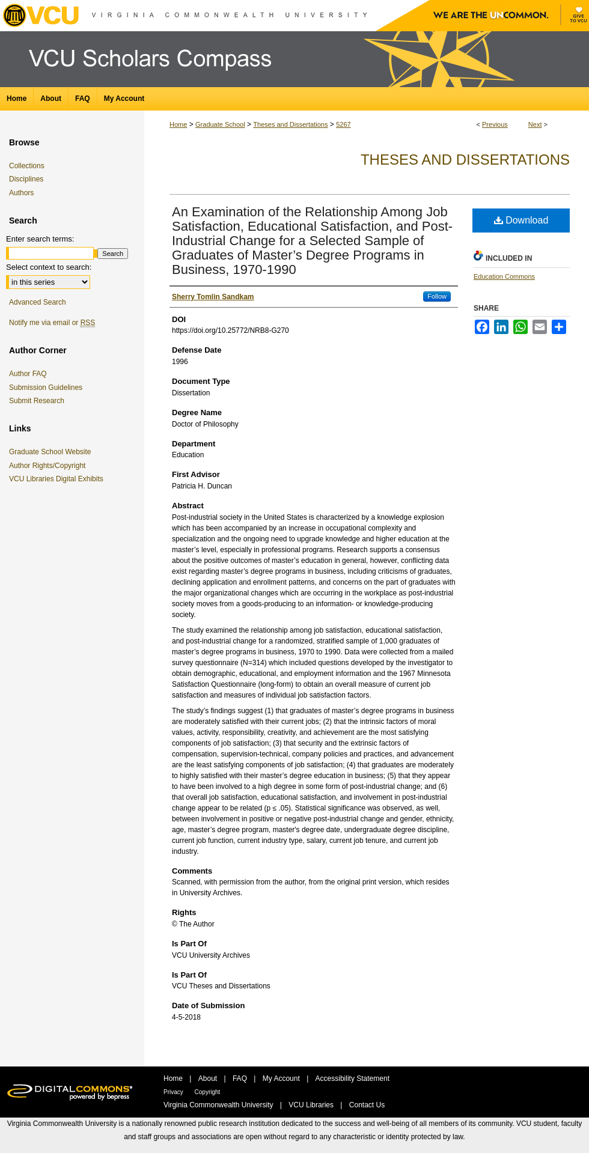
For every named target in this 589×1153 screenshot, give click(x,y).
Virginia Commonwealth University (219, 1105)
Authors (21, 193)
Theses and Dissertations (290, 124)
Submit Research (36, 401)
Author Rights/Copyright (49, 465)
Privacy (174, 1092)
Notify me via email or (52, 322)
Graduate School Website (52, 452)
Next (535, 124)
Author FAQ (28, 374)
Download (521, 220)
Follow (437, 296)
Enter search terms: (40, 238)
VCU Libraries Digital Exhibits (58, 479)
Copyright (208, 1092)
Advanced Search (37, 302)
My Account (282, 1078)
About (208, 1078)
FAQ (241, 1078)
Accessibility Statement (352, 1078)
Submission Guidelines (45, 387)
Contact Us (367, 1105)
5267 (343, 124)
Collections (26, 166)
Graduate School (220, 124)
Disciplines (26, 179)
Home (178, 124)
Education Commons (504, 276)
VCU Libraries (311, 1105)
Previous (495, 124)
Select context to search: (48, 267)
